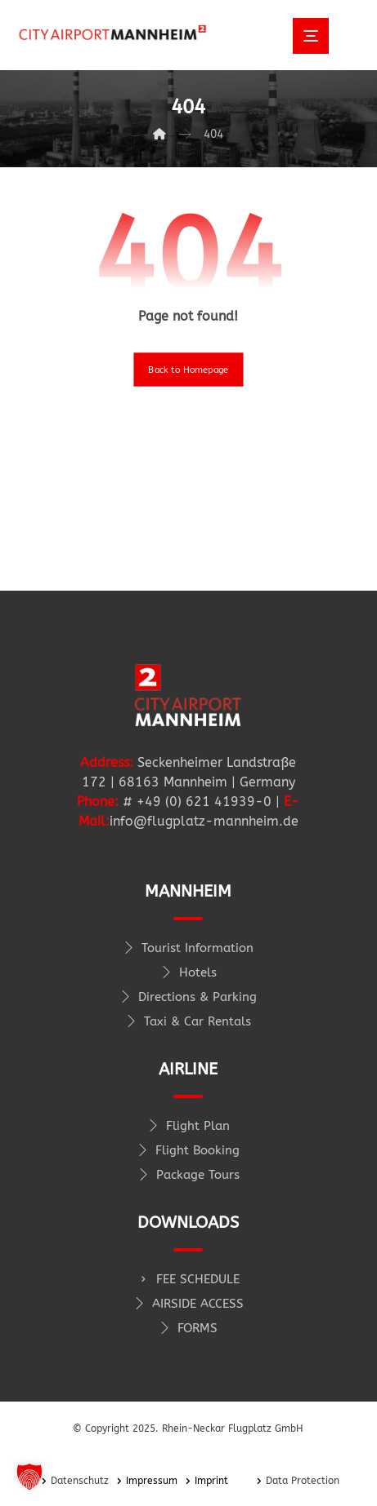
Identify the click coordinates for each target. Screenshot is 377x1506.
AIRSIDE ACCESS (188, 1303)
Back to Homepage (188, 369)
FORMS (188, 1328)
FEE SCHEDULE (188, 1279)
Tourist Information (188, 948)
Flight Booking (188, 1150)
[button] (29, 1476)
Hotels (188, 972)
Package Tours (188, 1174)
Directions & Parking (188, 997)
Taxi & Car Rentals (188, 1021)
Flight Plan (188, 1125)
